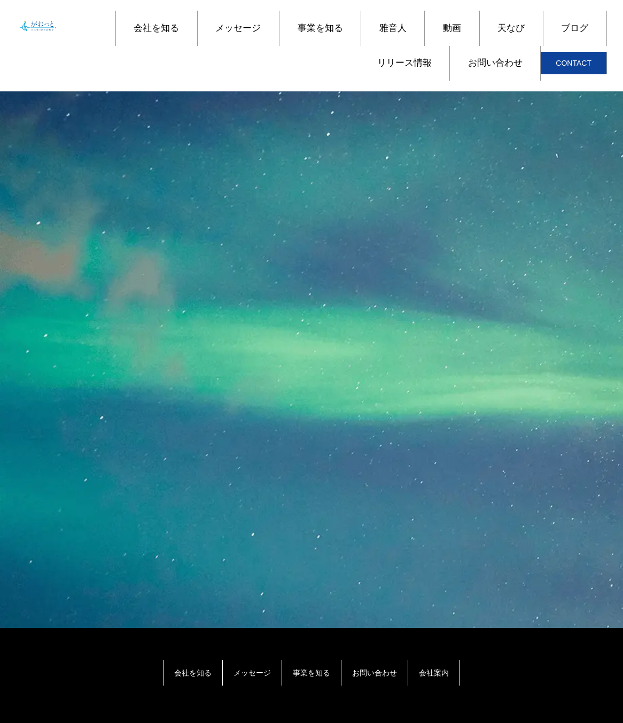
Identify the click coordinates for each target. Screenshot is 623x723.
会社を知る (156, 28)
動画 (452, 28)
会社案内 (434, 672)
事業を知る (320, 28)
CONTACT (573, 63)
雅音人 (393, 28)
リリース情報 (404, 63)
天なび (511, 28)
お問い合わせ (495, 63)
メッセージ (238, 28)
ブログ (574, 28)
